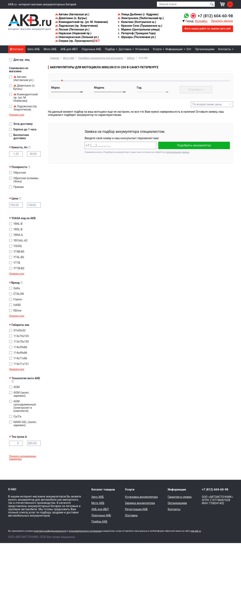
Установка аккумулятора (141, 496)
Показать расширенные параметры (22, 457)
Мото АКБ (50, 49)
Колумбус (201, 21)
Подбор (110, 49)
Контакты (224, 49)
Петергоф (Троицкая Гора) (137, 33)
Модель (99, 87)
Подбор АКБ (99, 521)
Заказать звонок (222, 20)
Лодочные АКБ (91, 49)
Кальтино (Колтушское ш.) (137, 21)
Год (139, 87)
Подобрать (196, 89)
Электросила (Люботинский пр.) (141, 18)
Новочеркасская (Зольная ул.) (77, 37)
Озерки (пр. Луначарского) (77, 40)
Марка (55, 87)
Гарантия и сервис (180, 496)
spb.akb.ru (196, 531)
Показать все (16, 114)
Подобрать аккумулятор (194, 145)
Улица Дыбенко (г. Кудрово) (138, 14)
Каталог (17, 49)
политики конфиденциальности (49, 531)
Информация (174, 49)
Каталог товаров (103, 489)
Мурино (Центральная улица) (139, 29)
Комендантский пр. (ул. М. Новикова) (81, 21)
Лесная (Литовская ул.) (72, 29)
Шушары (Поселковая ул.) (137, 37)
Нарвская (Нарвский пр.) (73, 33)
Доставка (125, 49)
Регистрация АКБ (136, 509)
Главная (54, 58)
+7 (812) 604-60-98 (215, 16)
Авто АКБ (34, 49)
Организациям (204, 49)
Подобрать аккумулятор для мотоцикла (100, 58)
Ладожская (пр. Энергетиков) (76, 25)
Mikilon (131, 58)
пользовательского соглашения (85, 531)
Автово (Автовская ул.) (72, 14)
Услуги (157, 49)
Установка (142, 49)
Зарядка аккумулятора (140, 503)
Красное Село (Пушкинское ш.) (140, 25)
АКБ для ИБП (69, 49)
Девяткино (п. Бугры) (71, 18)
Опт (188, 49)
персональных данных (177, 152)
